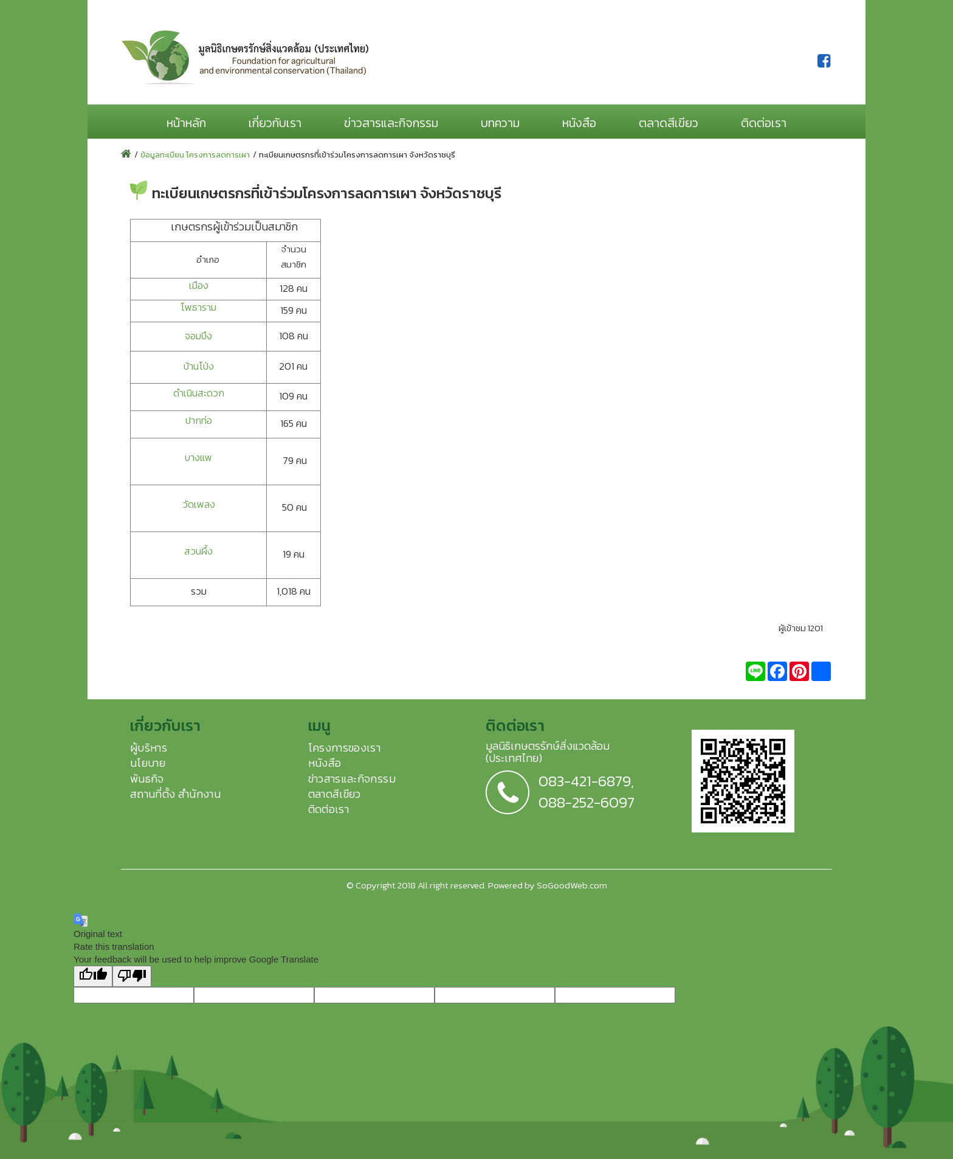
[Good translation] (93, 976)
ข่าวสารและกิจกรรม (391, 123)
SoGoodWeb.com (572, 885)
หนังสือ (579, 123)
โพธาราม (198, 307)
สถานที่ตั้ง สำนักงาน (175, 794)
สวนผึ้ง (198, 551)
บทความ (500, 123)
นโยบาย (147, 763)
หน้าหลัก (186, 123)
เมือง (198, 285)
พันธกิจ (147, 778)
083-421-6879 (584, 780)
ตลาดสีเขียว (668, 123)
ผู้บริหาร (148, 747)
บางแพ (198, 457)
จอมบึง (198, 336)
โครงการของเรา (344, 747)
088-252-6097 (586, 802)
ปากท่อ (198, 420)
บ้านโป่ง (199, 366)
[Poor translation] (131, 976)
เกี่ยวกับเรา (275, 123)
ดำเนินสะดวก (198, 393)
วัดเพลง (198, 504)
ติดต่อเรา (763, 123)
